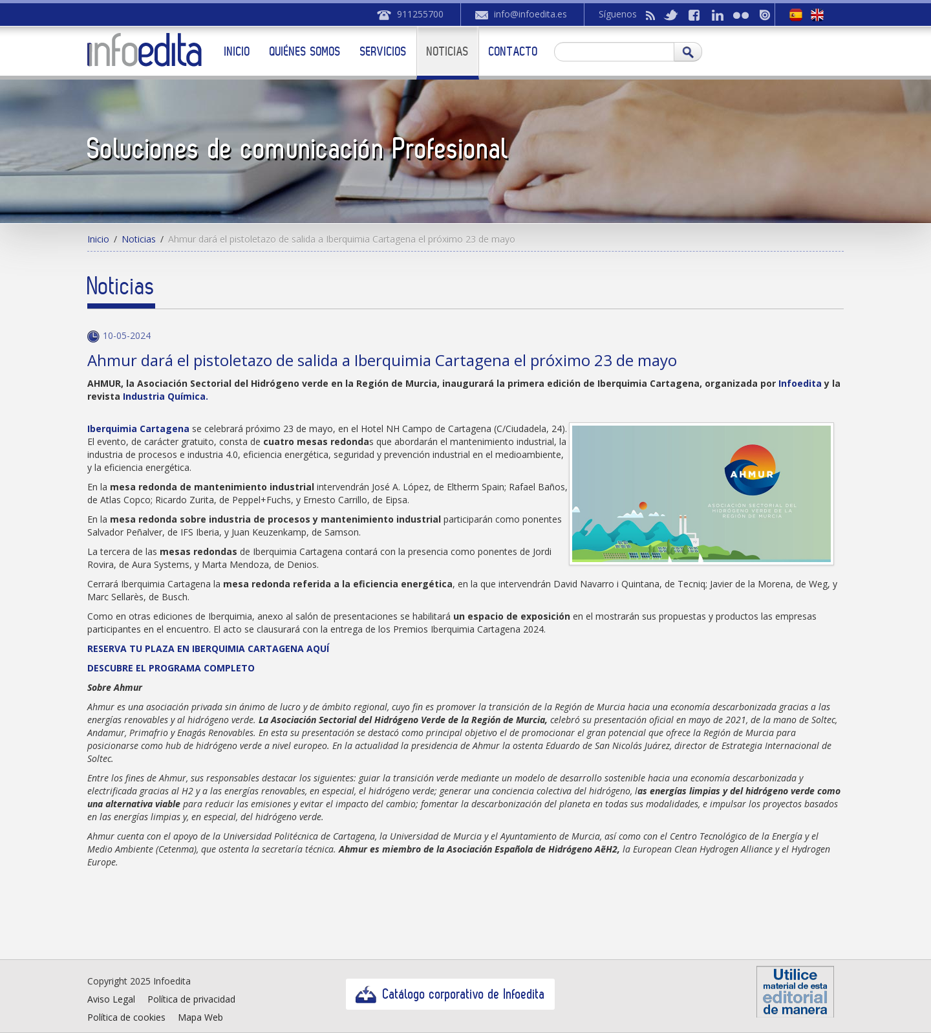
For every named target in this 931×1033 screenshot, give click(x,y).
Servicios (383, 51)
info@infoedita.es (530, 14)
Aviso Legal (111, 999)
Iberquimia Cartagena (139, 428)
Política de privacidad (191, 999)
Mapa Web (200, 1017)
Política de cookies (126, 1017)
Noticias (448, 51)
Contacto (513, 51)
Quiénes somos (305, 51)
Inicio (237, 51)
